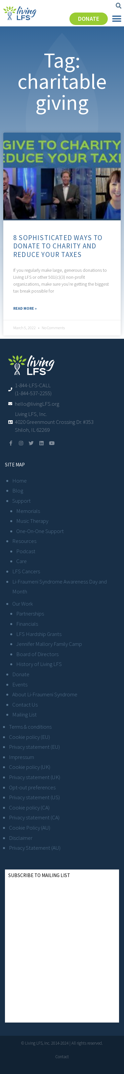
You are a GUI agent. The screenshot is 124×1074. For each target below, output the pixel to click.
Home (19, 480)
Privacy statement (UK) (34, 777)
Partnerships (30, 613)
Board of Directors (37, 654)
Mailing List (24, 714)
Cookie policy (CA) (29, 807)
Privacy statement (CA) (34, 817)
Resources (24, 541)
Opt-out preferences (32, 787)
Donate (20, 674)
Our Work (22, 603)
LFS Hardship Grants (39, 634)
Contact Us (25, 704)
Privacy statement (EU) (34, 746)
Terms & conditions (30, 726)
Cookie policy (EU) (29, 737)
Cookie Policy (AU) (29, 827)
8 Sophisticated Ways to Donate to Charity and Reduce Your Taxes (58, 246)
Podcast (25, 551)
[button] (118, 6)
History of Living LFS (39, 664)
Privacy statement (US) (34, 797)
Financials (27, 623)
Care (21, 561)
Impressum (21, 757)
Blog (17, 490)
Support (21, 500)
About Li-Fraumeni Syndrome (44, 694)
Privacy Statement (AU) (35, 847)
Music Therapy (32, 520)
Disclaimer (20, 837)
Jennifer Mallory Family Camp (49, 644)
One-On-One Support (40, 531)
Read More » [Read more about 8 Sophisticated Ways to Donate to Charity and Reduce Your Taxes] (25, 308)
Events (19, 684)
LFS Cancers (26, 571)
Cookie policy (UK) (29, 767)
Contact (62, 1056)
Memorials (28, 511)
